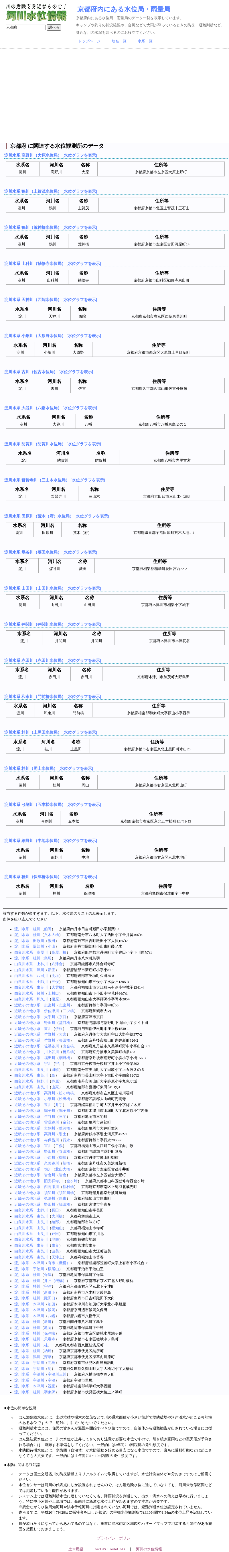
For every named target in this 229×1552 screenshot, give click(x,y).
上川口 (53, 994)
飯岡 (51, 1310)
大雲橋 (57, 988)
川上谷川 (51, 1052)
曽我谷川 (51, 1122)
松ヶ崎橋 (66, 1093)
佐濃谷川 (51, 1046)
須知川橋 (66, 1193)
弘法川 (49, 1199)
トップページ (89, 41)
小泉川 (49, 1099)
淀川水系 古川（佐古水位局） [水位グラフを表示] (48, 371)
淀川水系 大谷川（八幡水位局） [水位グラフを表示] (50, 408)
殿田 (51, 941)
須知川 (49, 1193)
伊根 (59, 1029)
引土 (62, 1134)
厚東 (62, 1199)
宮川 (48, 1146)
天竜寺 (49, 1339)
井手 (59, 1105)
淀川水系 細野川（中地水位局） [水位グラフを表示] (50, 840)
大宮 (62, 1034)
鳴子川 (49, 1111)
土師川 (42, 982)
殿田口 (49, 1298)
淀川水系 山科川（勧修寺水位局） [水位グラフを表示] (52, 263)
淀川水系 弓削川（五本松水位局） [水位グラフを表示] (52, 804)
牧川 (40, 994)
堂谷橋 (64, 1023)
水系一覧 (145, 41)
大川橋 (57, 1216)
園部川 (38, 947)
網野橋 (64, 1058)
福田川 (49, 1058)
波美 (55, 1251)
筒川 (48, 1029)
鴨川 (48, 1169)
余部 (66, 1122)
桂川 (36, 929)
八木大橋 (51, 935)
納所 (48, 1351)
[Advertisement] (114, 96)
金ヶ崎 (72, 1181)
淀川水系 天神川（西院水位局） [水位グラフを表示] (50, 299)
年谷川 (49, 1117)
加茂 (51, 1304)
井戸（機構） (55, 1281)
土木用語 (75, 1549)
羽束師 (49, 1392)
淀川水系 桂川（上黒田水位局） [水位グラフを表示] (50, 732)
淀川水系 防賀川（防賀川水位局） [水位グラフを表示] (52, 444)
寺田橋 (64, 1152)
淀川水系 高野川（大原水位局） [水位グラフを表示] (50, 155)
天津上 (57, 1257)
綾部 (55, 1222)
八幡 (51, 1316)
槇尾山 (53, 1269)
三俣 (55, 982)
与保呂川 (51, 1140)
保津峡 (49, 1333)
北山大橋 (62, 1169)
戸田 (55, 1234)
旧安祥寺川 (53, 1181)
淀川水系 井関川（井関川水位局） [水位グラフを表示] (52, 624)
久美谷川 (51, 1163)
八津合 (57, 964)
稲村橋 (68, 1187)
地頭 (55, 1240)
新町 (48, 1322)
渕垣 (55, 976)
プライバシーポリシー (115, 1538)
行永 (66, 1140)
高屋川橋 (59, 953)
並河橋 (64, 1128)
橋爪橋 (68, 1052)
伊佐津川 (51, 1011)
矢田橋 (64, 1040)
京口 (62, 1017)
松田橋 (64, 1099)
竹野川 (49, 1034)
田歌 (55, 1070)
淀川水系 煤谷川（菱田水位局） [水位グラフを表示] (50, 552)
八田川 (42, 976)
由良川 (42, 988)
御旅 (62, 1158)
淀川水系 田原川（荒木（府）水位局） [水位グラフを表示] (56, 516)
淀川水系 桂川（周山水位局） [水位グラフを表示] (48, 768)
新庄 (51, 970)
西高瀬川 (51, 1187)
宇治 (51, 1380)
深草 (48, 1357)
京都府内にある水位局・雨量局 (123, 9)
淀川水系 (21, 929)
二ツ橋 (68, 1011)
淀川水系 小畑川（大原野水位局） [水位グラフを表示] (52, 335)
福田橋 (64, 1205)
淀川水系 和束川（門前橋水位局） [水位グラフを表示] (52, 696)
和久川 (42, 999)
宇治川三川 (57, 1374)
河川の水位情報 (149, 1549)
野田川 (49, 1023)
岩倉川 (49, 1175)
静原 (55, 1081)
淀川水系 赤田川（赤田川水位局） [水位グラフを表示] (52, 660)
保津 (48, 1275)
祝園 (51, 1386)
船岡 (48, 929)
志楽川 (49, 1005)
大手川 (49, 1017)
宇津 (48, 1287)
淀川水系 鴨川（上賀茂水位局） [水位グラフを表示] (50, 191)
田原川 (38, 941)
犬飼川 (49, 1128)
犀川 (40, 970)
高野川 (49, 1093)
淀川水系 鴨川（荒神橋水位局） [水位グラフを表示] (50, 227)
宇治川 (38, 1269)
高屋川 (42, 953)
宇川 (48, 1064)
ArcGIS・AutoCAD (109, 1549)
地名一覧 (119, 41)
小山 (51, 947)
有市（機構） (59, 1263)
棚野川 (42, 1081)
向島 (51, 1363)
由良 (55, 1246)
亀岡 (48, 1328)
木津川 (38, 1263)
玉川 (48, 1105)
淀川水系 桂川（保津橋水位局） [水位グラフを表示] (50, 876)
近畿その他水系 (27, 1005)
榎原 (55, 999)
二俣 (59, 1146)
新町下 (49, 1293)
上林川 (42, 964)
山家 (55, 1087)
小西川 (49, 1158)
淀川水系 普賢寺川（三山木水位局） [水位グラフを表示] (54, 480)
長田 (55, 1210)
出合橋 (68, 1046)
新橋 (66, 1163)
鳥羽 (48, 958)
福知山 (57, 1228)
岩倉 (62, 1175)
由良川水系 (23, 953)
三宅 (62, 1117)
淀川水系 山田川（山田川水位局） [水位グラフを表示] (52, 588)
